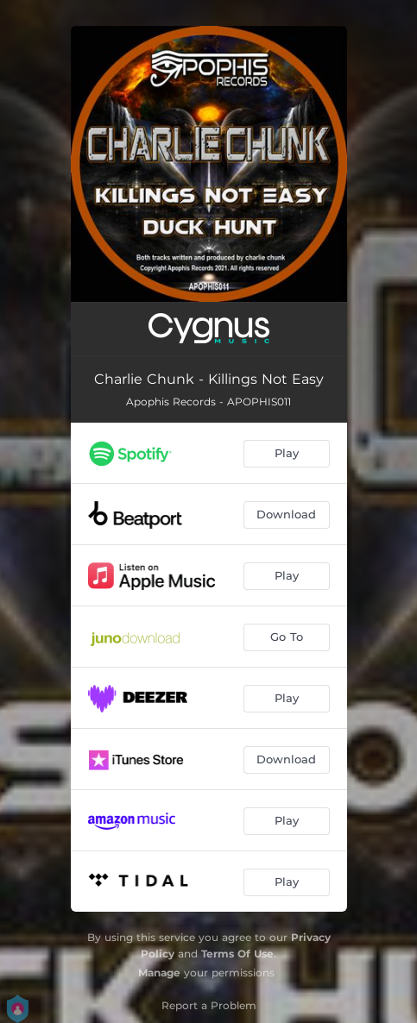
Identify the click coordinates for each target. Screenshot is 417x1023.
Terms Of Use (237, 953)
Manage (159, 972)
